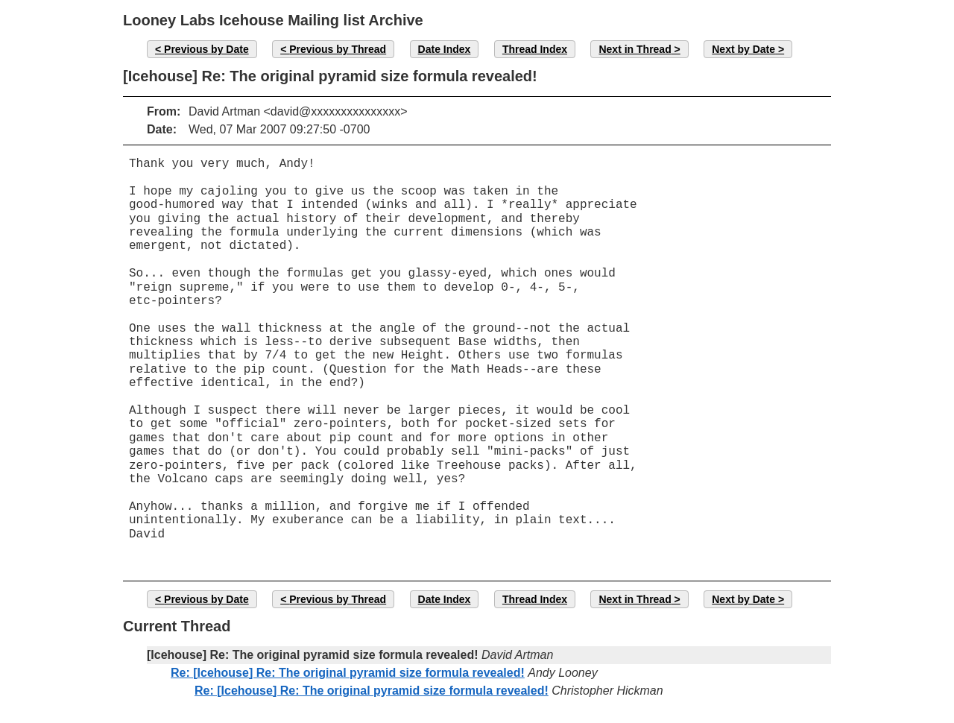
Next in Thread (634, 49)
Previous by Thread (337, 49)
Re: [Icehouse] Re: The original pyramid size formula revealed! (348, 672)
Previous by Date (206, 49)
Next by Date (743, 49)
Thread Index (534, 49)
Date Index (444, 49)
